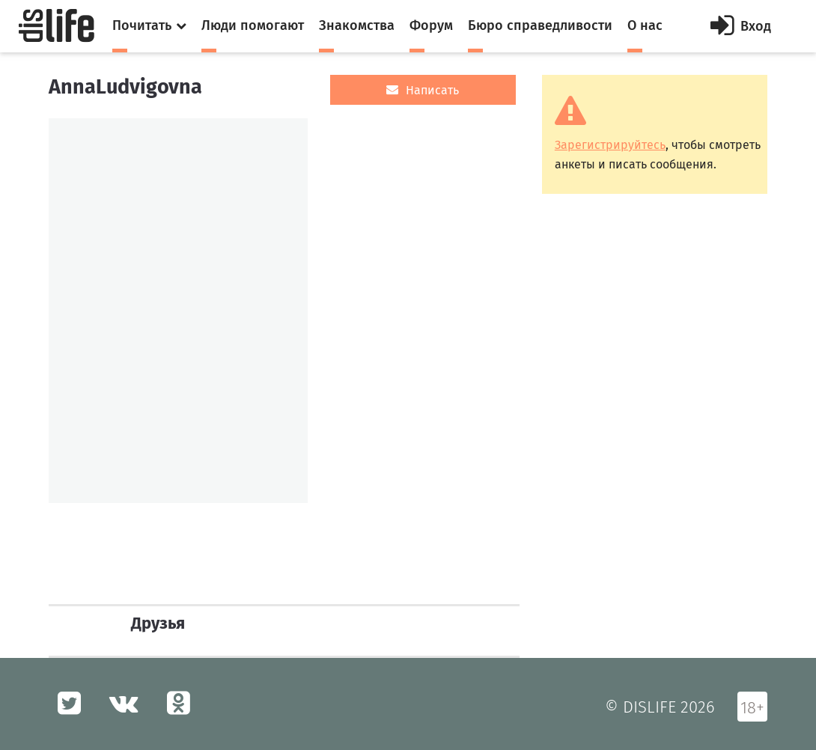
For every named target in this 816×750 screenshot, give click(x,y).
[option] (178, 310)
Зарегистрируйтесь (610, 145)
